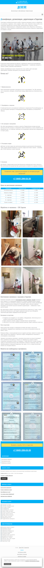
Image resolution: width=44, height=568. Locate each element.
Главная (22, 550)
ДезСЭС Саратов (24, 547)
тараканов (28, 299)
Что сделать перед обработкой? (7, 494)
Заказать (4, 478)
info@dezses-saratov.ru (22, 2)
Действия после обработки (6, 496)
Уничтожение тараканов (6, 459)
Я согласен (7, 564)
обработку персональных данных (32, 561)
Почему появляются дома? (6, 489)
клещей (33, 299)
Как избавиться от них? (5, 492)
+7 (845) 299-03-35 (22, 1)
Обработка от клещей (6, 462)
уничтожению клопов (21, 299)
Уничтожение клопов (5, 461)
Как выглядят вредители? (6, 487)
